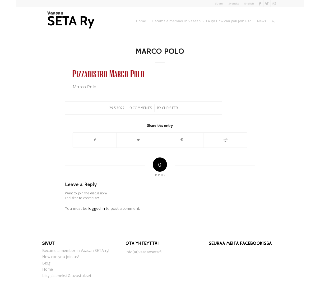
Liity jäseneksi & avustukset (66, 275)
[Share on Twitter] (138, 140)
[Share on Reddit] (225, 140)
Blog (46, 263)
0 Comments (141, 108)
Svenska (233, 3)
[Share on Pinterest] (182, 140)
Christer (170, 108)
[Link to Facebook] (259, 3)
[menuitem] (219, 3)
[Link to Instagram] (274, 3)
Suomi (219, 3)
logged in (96, 208)
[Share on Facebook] (94, 140)
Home (47, 269)
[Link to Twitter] (267, 3)
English (249, 3)
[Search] (273, 21)
